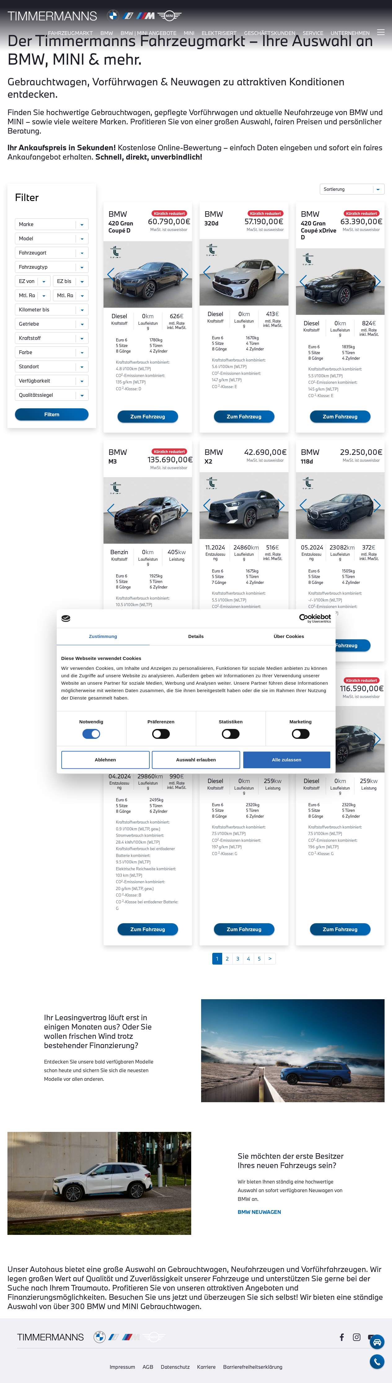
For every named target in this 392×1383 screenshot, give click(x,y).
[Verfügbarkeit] (52, 381)
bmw (106, 33)
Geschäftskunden (269, 33)
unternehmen (350, 33)
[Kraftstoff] (52, 338)
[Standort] (52, 366)
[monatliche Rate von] (33, 295)
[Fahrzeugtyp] (52, 267)
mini (189, 33)
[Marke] (52, 224)
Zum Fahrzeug (147, 416)
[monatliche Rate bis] (71, 295)
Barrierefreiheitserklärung (252, 1367)
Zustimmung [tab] (103, 636)
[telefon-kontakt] (377, 1361)
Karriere (206, 1367)
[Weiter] (270, 959)
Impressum (122, 1367)
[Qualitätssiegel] (52, 395)
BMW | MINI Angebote (148, 33)
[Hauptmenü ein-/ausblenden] (381, 32)
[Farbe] (52, 352)
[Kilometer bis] (52, 309)
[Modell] (52, 238)
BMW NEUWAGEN (259, 1212)
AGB (148, 1367)
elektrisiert (219, 33)
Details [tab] (196, 636)
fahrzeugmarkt (70, 33)
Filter (27, 197)
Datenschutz (175, 1367)
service (313, 33)
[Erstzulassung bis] (71, 281)
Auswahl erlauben (196, 759)
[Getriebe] (52, 324)
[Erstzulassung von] (33, 281)
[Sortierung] (352, 189)
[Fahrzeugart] (52, 253)
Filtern (51, 414)
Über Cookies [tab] (289, 636)
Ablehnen (105, 759)
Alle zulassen (286, 759)
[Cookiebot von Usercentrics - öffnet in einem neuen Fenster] (304, 618)
